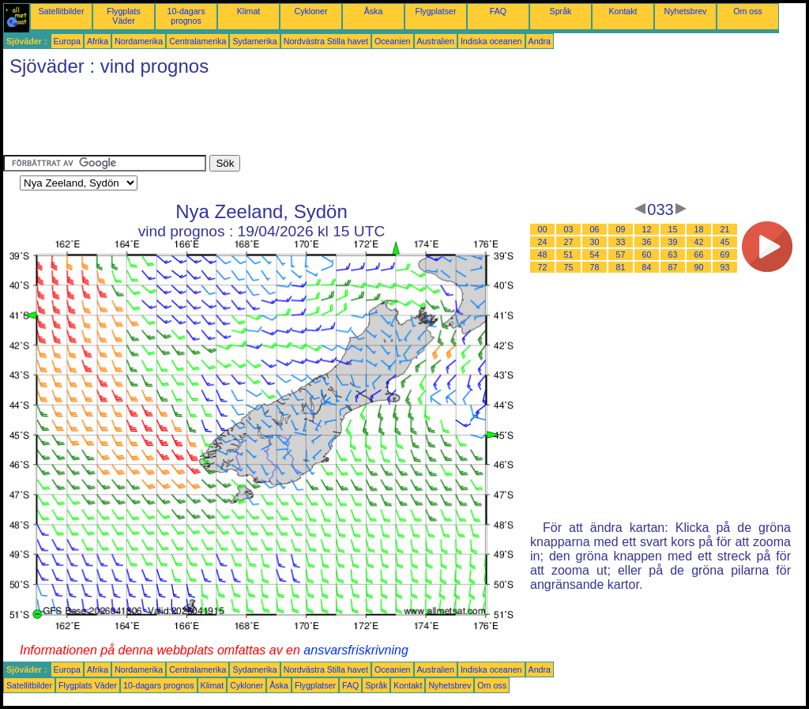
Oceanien (392, 41)
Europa (67, 41)
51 (569, 254)
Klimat (249, 11)
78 (595, 267)
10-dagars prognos (186, 15)
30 (595, 242)
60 (647, 254)
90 (699, 267)
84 (647, 267)
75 (569, 267)
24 (542, 242)
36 (647, 242)
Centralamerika (197, 41)
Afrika (97, 41)
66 (699, 254)
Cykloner (310, 11)
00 (542, 229)
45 (725, 242)
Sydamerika (254, 41)
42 (699, 242)
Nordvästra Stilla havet (326, 41)
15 (673, 229)
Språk (561, 11)
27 (569, 242)
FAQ (498, 11)
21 (725, 229)
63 (673, 254)
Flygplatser (435, 11)
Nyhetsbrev (685, 11)
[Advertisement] (290, 119)
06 (595, 229)
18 (699, 229)
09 (621, 229)
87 (673, 267)
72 (542, 267)
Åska (373, 11)
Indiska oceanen (491, 41)
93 (725, 267)
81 (621, 267)
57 (621, 254)
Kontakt (622, 11)
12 (647, 229)
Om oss (747, 11)
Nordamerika (139, 41)
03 (569, 229)
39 (673, 242)
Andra (540, 41)
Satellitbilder (61, 11)
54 (595, 254)
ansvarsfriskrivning (355, 650)
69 (725, 254)
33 (621, 242)
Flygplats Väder (124, 15)
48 (542, 254)
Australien (435, 41)
